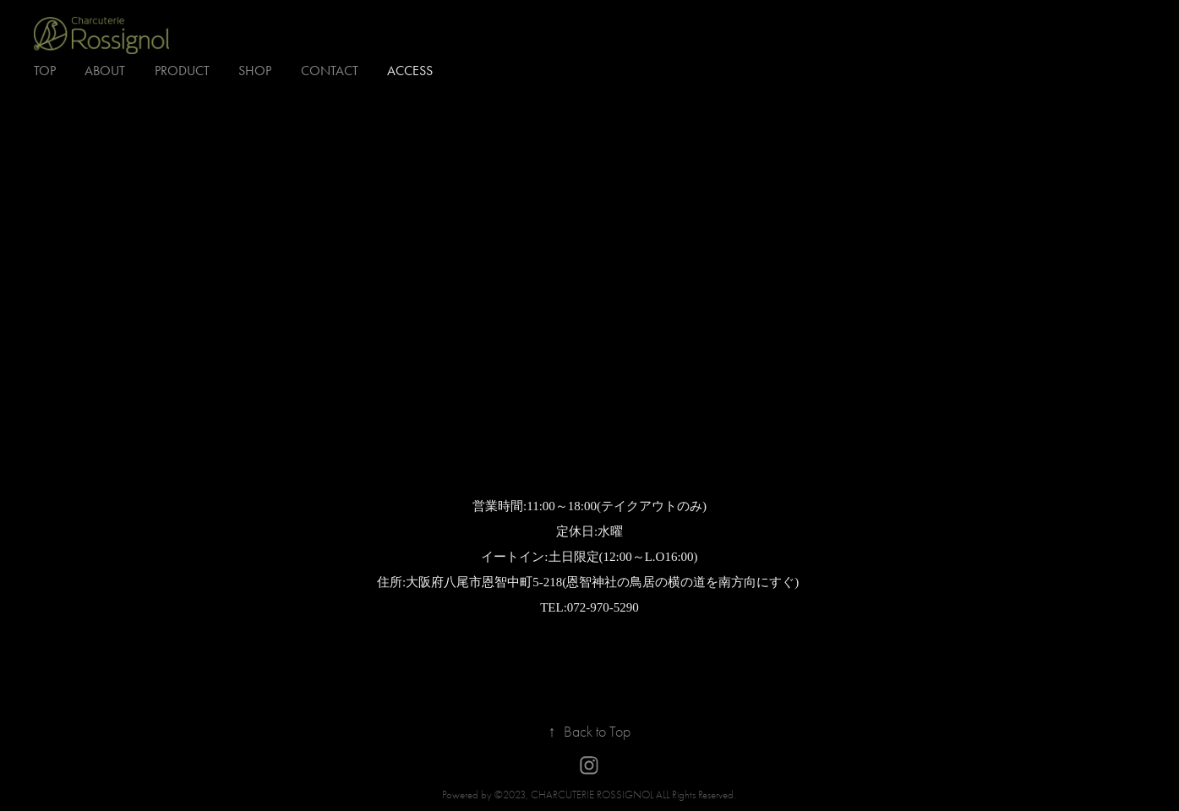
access (410, 71)
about (105, 71)
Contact (329, 71)
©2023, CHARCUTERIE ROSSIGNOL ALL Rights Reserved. (615, 794)
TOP (45, 71)
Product (182, 71)
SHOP (254, 71)
